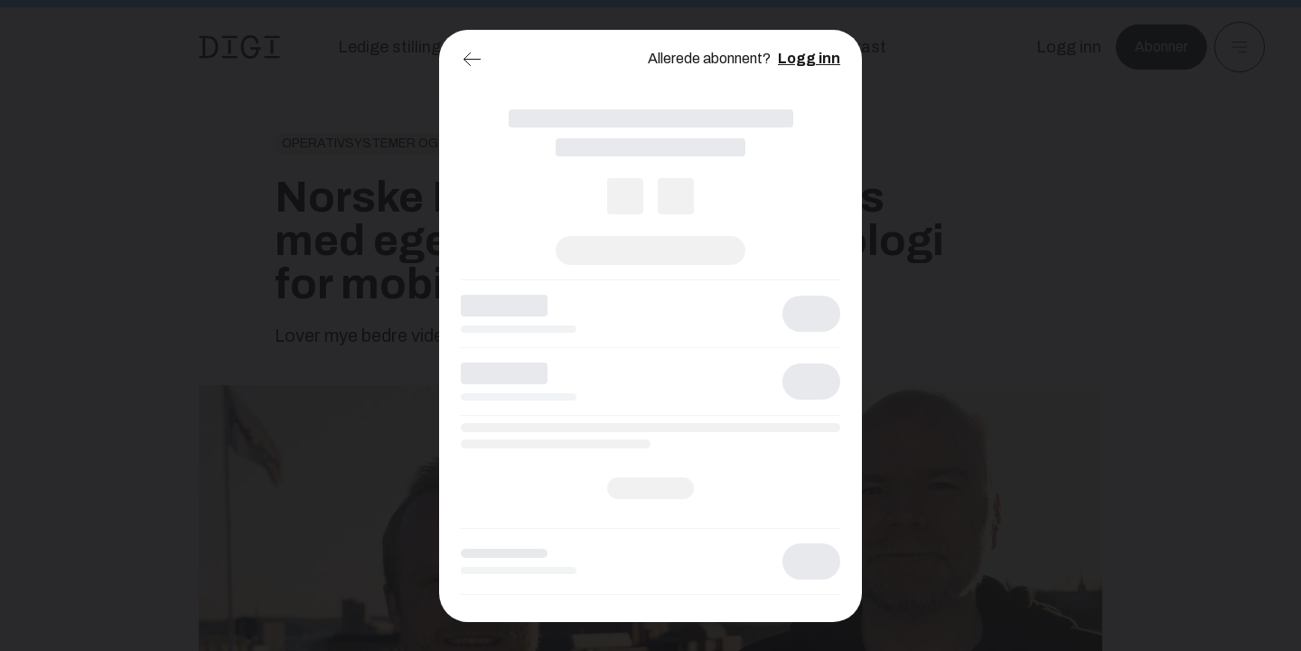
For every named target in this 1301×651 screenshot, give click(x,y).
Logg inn (809, 58)
